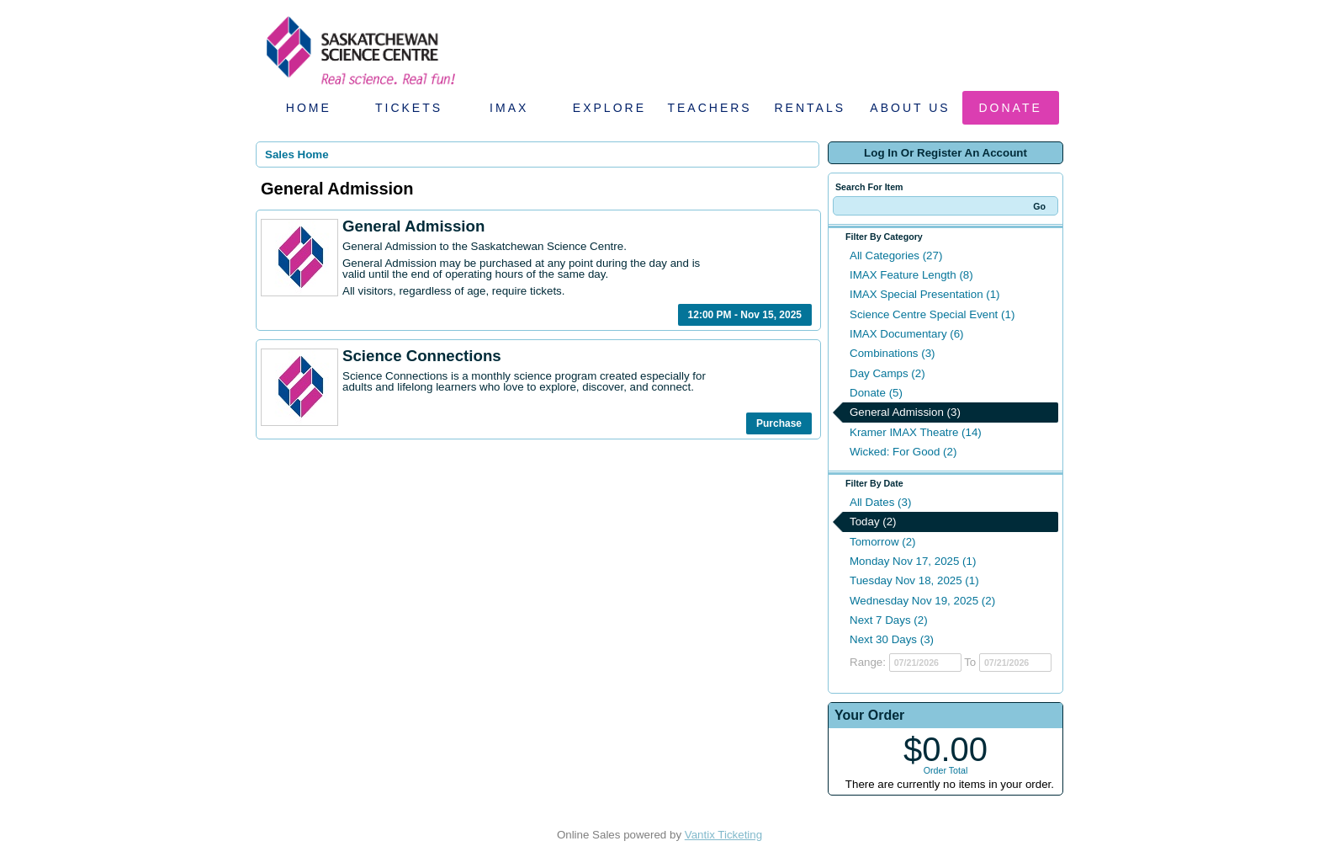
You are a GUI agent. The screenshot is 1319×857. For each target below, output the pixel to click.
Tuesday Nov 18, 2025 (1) (914, 580)
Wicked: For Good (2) (903, 451)
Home (308, 107)
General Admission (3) (905, 412)
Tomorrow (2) (883, 541)
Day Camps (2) (887, 373)
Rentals (810, 107)
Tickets (408, 107)
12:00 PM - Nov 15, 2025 (745, 315)
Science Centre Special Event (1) (932, 314)
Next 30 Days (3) (892, 639)
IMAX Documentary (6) (907, 333)
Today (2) (873, 521)
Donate (1010, 107)
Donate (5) (876, 392)
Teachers (709, 107)
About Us (910, 107)
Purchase (779, 423)
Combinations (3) (892, 353)
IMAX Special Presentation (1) (925, 294)
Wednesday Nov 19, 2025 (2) (922, 600)
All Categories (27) (896, 255)
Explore (609, 107)
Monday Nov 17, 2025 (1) (913, 561)
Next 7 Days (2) (889, 620)
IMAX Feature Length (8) (911, 275)
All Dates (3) (880, 502)
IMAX (509, 107)
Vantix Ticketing (723, 834)
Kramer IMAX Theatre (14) (916, 432)
